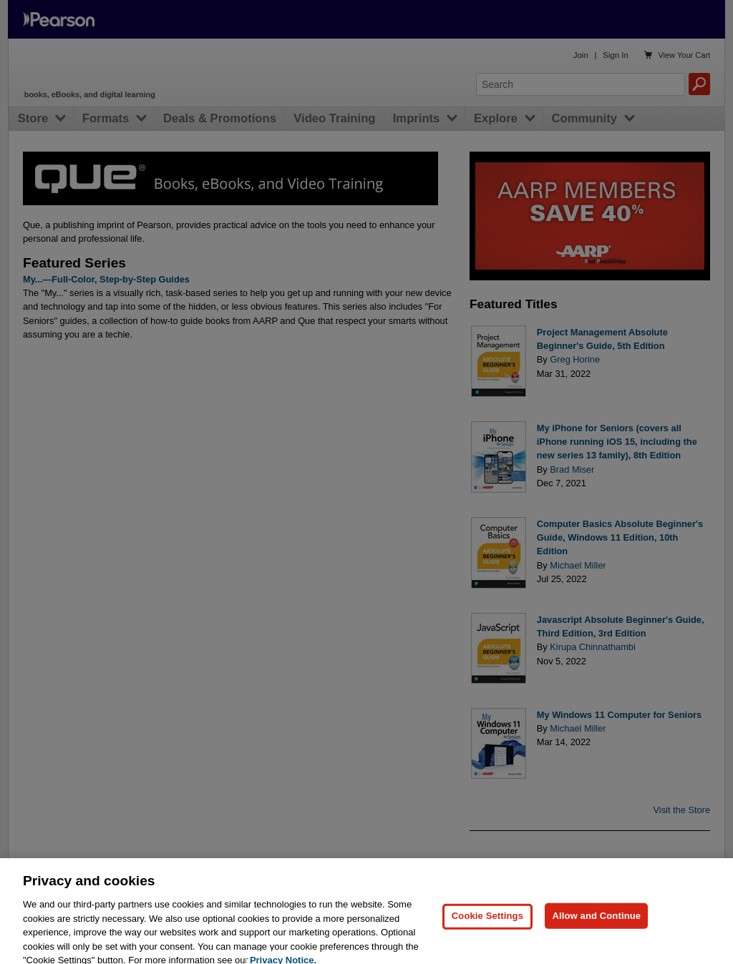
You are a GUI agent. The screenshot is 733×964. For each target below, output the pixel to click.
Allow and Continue (596, 928)
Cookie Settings (487, 928)
